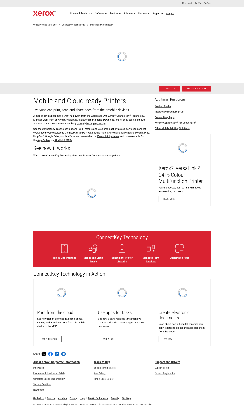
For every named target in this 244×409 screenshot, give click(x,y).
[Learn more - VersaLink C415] (183, 170)
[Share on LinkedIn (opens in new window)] (57, 354)
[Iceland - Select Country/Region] (187, 3)
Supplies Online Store (105, 367)
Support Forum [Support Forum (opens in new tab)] (162, 367)
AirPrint (125, 132)
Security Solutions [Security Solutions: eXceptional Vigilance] (42, 384)
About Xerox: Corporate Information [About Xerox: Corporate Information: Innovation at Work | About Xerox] (56, 362)
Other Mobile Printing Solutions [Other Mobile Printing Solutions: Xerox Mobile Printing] (172, 128)
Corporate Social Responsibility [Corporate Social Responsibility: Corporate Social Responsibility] (49, 378)
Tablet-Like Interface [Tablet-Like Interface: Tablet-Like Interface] (64, 257)
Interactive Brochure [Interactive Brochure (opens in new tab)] (166, 111)
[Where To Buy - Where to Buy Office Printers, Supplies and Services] (203, 3)
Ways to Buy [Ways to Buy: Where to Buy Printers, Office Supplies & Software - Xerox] (102, 362)
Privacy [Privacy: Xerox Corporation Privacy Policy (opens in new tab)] (73, 398)
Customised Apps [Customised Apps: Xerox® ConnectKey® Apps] (179, 257)
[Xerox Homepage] (44, 13)
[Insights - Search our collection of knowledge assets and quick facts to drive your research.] (169, 13)
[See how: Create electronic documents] (183, 312)
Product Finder (163, 106)
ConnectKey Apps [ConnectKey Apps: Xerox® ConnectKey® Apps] (164, 117)
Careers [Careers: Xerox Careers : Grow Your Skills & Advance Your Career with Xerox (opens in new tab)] (51, 398)
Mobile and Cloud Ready (101, 25)
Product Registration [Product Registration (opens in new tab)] (165, 373)
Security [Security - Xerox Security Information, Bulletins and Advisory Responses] (115, 398)
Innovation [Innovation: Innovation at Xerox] (38, 367)
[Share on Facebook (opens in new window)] (50, 354)
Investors (62, 398)
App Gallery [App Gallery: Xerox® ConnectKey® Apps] (43, 140)
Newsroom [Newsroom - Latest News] (38, 389)
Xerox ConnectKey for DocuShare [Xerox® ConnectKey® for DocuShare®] (175, 122)
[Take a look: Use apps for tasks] (122, 312)
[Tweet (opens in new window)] (44, 354)
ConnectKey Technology (73, 25)
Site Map (126, 398)
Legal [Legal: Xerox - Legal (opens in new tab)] (82, 398)
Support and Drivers (167, 362)
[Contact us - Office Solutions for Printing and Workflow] (169, 89)
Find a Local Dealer (103, 378)
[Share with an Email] (63, 354)
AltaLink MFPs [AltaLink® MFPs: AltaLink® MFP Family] (63, 140)
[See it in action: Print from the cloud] (61, 312)
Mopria (139, 132)
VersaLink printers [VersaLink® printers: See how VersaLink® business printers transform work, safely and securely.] (108, 136)
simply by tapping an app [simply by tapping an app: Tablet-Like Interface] (92, 123)
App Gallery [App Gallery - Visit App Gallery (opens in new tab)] (100, 373)
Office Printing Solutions (44, 25)
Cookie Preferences (98, 398)
